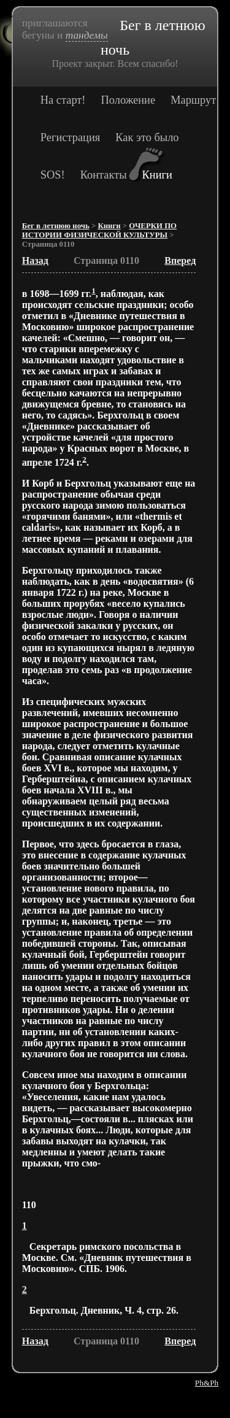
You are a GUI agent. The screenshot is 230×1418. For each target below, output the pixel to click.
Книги (157, 175)
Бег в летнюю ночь (56, 226)
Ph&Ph (207, 1382)
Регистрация (70, 137)
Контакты (103, 175)
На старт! (63, 100)
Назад (35, 260)
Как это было (146, 137)
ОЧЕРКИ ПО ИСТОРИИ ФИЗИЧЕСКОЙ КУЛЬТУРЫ (99, 230)
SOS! (52, 175)
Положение (128, 100)
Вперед (180, 260)
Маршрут (193, 100)
